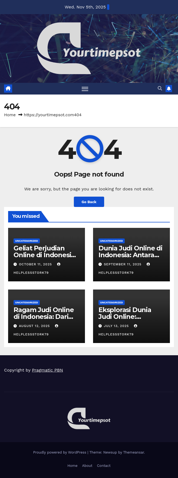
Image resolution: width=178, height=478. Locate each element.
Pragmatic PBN (47, 370)
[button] (160, 88)
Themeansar (133, 452)
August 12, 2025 (35, 326)
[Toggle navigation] (85, 89)
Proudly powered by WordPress (60, 452)
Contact (103, 466)
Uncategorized (26, 240)
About (87, 466)
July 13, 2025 (117, 326)
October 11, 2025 (36, 264)
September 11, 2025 (123, 264)
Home (10, 114)
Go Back (88, 202)
